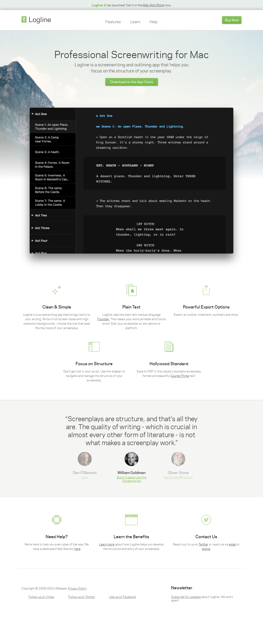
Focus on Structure (94, 363)
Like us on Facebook (122, 597)
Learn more (106, 544)
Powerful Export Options (206, 307)
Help (154, 21)
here (77, 549)
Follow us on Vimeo (41, 597)
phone (206, 549)
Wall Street (171, 477)
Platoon (188, 477)
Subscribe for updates (186, 597)
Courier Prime (180, 376)
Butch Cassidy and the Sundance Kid (131, 478)
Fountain (103, 319)
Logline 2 (99, 5)
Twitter (203, 544)
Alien (84, 477)
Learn (135, 21)
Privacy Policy (77, 588)
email (232, 544)
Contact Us (206, 536)
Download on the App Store (131, 81)
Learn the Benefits (131, 536)
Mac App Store (153, 5)
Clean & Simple (56, 307)
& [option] (178, 465)
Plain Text (131, 307)
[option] (131, 430)
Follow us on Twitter (81, 597)
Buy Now (232, 20)
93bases (61, 588)
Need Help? (57, 536)
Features (113, 21)
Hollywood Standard (169, 363)
